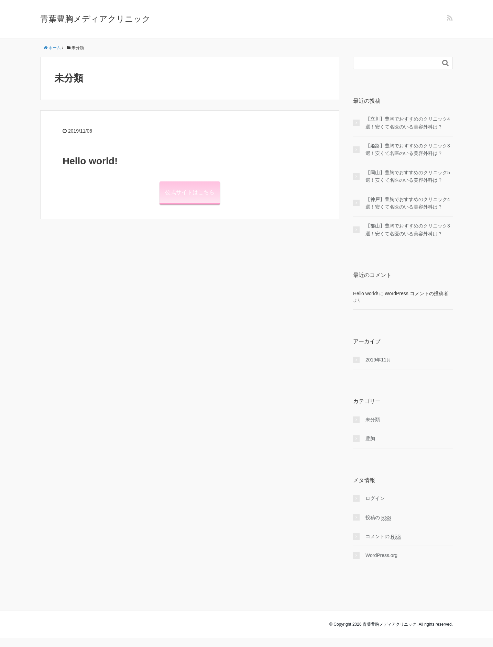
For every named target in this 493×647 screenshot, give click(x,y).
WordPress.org (381, 555)
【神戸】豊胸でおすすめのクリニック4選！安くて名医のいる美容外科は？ (407, 203)
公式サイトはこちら (190, 192)
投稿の (378, 518)
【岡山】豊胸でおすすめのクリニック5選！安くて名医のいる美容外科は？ (407, 176)
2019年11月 (378, 359)
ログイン (375, 498)
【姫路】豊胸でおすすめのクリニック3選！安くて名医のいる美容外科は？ (407, 149)
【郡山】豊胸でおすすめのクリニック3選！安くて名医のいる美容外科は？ (407, 229)
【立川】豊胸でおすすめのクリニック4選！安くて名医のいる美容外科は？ (407, 122)
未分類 (372, 419)
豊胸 (370, 438)
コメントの (383, 536)
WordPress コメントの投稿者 (416, 293)
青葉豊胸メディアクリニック (95, 18)
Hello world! (90, 161)
